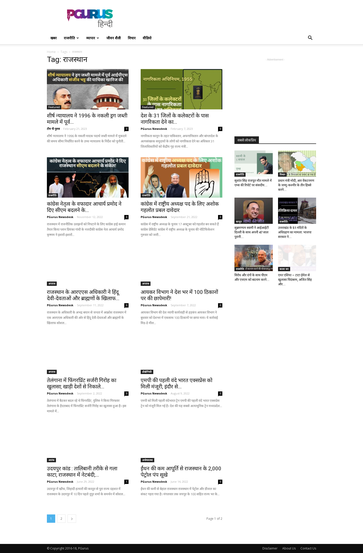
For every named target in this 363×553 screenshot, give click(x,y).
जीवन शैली (113, 38)
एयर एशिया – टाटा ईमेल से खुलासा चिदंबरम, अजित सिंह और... (295, 279)
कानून (239, 221)
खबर (53, 38)
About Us (289, 548)
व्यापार (92, 38)
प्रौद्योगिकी (147, 372)
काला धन (284, 269)
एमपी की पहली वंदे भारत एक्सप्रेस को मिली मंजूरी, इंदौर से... (176, 383)
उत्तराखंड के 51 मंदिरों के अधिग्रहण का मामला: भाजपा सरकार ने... (294, 232)
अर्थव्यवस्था (147, 460)
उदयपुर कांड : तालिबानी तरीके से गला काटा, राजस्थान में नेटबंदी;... (82, 472)
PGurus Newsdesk (154, 129)
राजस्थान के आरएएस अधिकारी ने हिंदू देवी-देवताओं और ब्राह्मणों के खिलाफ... (83, 295)
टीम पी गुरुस (53, 129)
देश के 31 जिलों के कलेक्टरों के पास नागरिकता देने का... (175, 119)
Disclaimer (270, 548)
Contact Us (308, 548)
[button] (310, 38)
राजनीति (71, 38)
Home (51, 52)
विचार (132, 38)
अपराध (51, 283)
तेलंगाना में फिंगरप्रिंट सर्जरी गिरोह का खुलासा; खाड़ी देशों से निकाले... (81, 383)
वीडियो (147, 38)
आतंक (51, 460)
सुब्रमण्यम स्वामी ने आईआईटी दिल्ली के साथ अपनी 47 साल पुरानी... (251, 232)
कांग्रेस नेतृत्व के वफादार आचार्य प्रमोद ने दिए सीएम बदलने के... (84, 207)
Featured (54, 107)
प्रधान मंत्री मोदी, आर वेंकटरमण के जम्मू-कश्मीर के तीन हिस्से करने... (296, 185)
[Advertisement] (224, 18)
